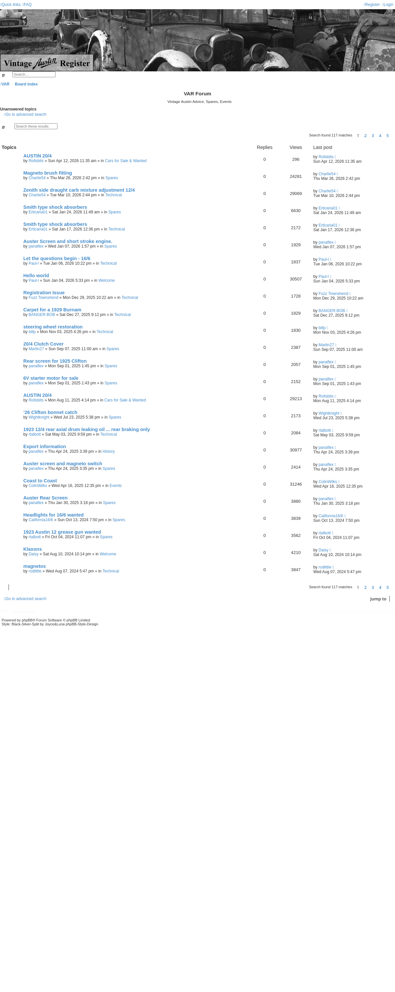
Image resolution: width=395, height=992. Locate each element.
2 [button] (365, 135)
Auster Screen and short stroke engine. (67, 241)
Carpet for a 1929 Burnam (52, 309)
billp (32, 331)
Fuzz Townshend (43, 297)
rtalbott (35, 434)
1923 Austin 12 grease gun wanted (62, 532)
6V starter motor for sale (50, 378)
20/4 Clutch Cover (43, 344)
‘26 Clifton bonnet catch (50, 412)
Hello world (36, 275)
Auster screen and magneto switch (62, 463)
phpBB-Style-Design (82, 624)
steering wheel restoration (53, 326)
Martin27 (36, 349)
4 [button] (380, 135)
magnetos (34, 566)
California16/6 (41, 520)
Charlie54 (37, 178)
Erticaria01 (38, 212)
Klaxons (32, 549)
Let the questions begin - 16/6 (56, 258)
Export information (44, 446)
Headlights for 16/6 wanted (53, 515)
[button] (393, 135)
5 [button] (387, 135)
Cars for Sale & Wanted (126, 160)
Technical (113, 195)
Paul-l (34, 263)
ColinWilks (38, 485)
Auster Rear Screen (45, 497)
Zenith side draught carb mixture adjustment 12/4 (79, 190)
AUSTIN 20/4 (37, 155)
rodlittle (35, 571)
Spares (111, 178)
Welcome (107, 280)
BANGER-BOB (42, 314)
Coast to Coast (40, 480)
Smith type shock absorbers (55, 207)
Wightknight (39, 417)
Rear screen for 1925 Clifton (55, 361)
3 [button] (373, 135)
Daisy (33, 554)
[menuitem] (27, 4)
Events (116, 485)
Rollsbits (36, 160)
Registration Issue (44, 292)
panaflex (36, 246)
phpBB (27, 620)
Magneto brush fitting (47, 173)
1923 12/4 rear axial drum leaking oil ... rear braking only (86, 429)
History (108, 451)
